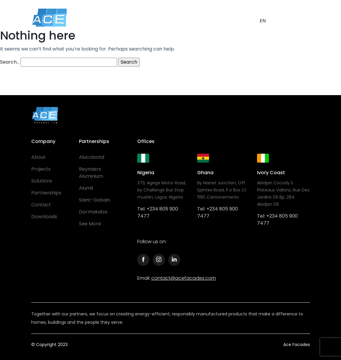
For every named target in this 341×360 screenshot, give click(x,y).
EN (263, 20)
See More (90, 223)
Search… (9, 62)
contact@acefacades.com (183, 278)
